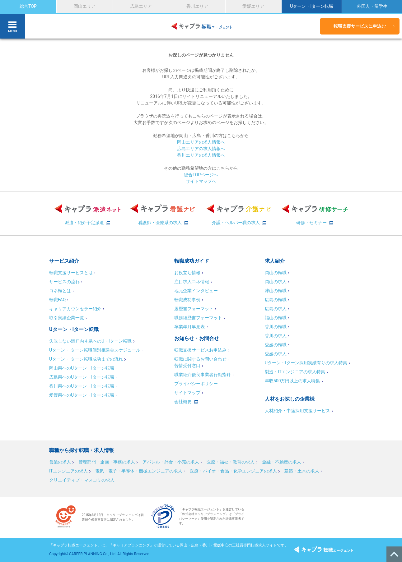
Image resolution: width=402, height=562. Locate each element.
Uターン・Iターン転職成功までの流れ (86, 359)
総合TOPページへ (201, 174)
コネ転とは (60, 290)
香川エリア (197, 6)
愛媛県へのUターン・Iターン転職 (81, 395)
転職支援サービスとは (71, 272)
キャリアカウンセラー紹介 (75, 308)
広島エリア (141, 6)
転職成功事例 (187, 299)
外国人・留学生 (372, 6)
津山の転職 (276, 290)
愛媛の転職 (276, 344)
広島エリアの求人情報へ (201, 148)
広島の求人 (276, 308)
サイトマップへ (201, 181)
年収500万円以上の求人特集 (292, 380)
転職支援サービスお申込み (200, 350)
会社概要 (183, 401)
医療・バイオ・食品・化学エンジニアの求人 (233, 470)
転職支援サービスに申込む (360, 26)
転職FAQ (57, 299)
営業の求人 (60, 461)
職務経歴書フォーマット (198, 317)
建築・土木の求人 (301, 470)
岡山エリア (85, 6)
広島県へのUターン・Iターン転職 (81, 377)
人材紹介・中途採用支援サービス (297, 410)
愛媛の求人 (276, 353)
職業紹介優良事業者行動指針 (202, 374)
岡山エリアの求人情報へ (201, 142)
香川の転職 (276, 326)
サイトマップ (187, 392)
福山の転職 (276, 317)
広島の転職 (276, 299)
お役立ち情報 (187, 272)
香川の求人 (276, 335)
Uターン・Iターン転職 (311, 6)
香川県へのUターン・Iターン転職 (81, 386)
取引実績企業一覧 (66, 317)
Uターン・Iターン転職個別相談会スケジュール (94, 350)
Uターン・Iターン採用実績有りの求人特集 (306, 362)
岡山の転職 (276, 272)
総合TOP (28, 6)
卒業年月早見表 (190, 326)
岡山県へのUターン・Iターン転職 (81, 368)
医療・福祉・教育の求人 (231, 461)
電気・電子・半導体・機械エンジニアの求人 (138, 470)
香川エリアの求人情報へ (201, 155)
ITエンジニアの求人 (68, 470)
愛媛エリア (253, 6)
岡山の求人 (276, 281)
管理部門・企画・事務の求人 (106, 461)
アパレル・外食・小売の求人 (171, 461)
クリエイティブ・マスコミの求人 (82, 479)
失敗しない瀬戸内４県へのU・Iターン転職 (90, 341)
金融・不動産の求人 (281, 461)
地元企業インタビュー (196, 290)
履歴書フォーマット (193, 308)
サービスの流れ (64, 281)
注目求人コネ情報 (191, 281)
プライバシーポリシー (196, 383)
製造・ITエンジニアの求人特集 (295, 371)
